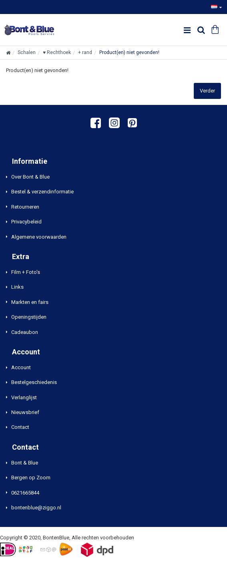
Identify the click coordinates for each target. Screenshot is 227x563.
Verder (207, 91)
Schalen (27, 52)
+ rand (85, 52)
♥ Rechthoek (57, 52)
